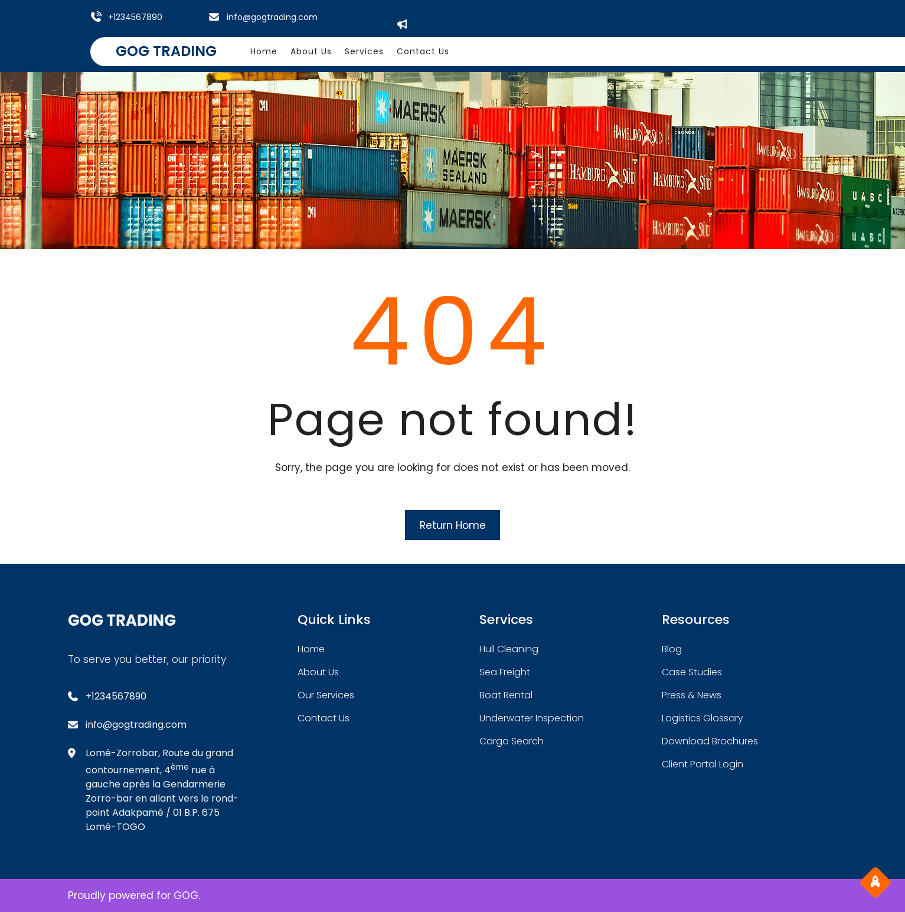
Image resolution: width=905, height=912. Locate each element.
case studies (692, 672)
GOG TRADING (166, 51)
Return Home (453, 525)
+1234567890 (135, 17)
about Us (318, 672)
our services (326, 695)
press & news (691, 695)
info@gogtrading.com (272, 17)
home (311, 649)
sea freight (504, 672)
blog (672, 649)
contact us (323, 718)
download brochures (710, 741)
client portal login (702, 764)
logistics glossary (702, 718)
